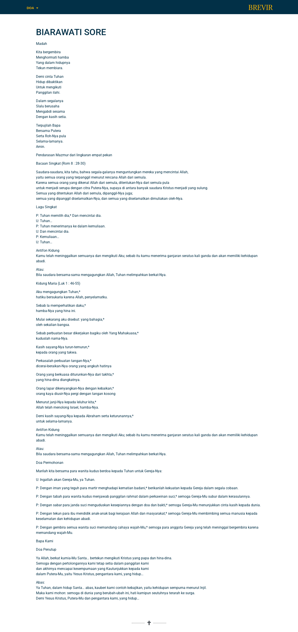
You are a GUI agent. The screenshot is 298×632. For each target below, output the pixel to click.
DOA (32, 8)
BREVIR (260, 7)
